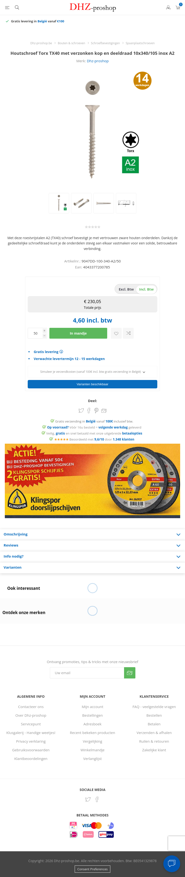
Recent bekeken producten (92, 732)
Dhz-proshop (98, 60)
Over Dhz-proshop (30, 715)
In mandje (78, 333)
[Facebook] (97, 799)
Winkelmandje (92, 749)
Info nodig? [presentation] (14, 556)
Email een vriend (104, 411)
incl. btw (146, 289)
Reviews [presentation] (11, 545)
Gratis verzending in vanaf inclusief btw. (94, 421)
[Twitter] (88, 799)
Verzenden (129, 672)
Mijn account (92, 706)
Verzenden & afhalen (154, 732)
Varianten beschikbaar (92, 384)
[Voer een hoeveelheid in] (35, 333)
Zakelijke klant (154, 749)
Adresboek (93, 724)
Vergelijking (92, 741)
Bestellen (154, 715)
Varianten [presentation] (12, 567)
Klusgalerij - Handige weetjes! (30, 732)
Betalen (154, 724)
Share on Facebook (89, 410)
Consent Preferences (92, 869)
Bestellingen (92, 715)
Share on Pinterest (96, 410)
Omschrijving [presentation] (15, 534)
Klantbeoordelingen (30, 758)
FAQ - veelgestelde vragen (154, 706)
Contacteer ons (31, 706)
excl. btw (126, 289)
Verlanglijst (92, 758)
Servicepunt (31, 724)
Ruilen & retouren (154, 741)
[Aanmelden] (87, 672)
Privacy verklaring (31, 741)
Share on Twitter (81, 410)
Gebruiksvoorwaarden (31, 749)
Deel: (92, 400)
